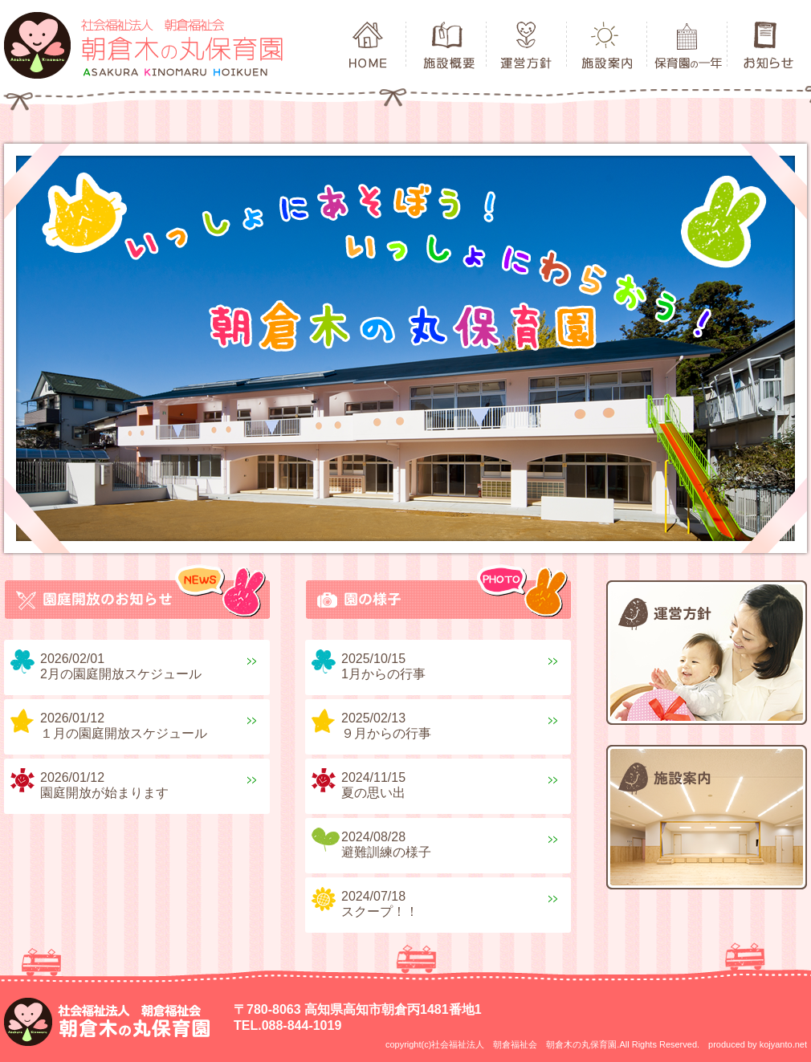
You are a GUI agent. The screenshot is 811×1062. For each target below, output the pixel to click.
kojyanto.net (783, 1044)
